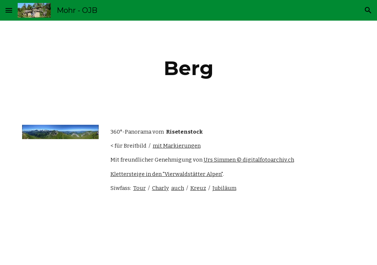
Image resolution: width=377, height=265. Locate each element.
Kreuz (198, 188)
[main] (188, 68)
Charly (160, 188)
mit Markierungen (177, 145)
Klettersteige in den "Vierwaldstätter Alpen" (166, 174)
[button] (9, 10)
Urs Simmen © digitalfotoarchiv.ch (249, 159)
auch (177, 188)
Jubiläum (224, 188)
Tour (139, 188)
